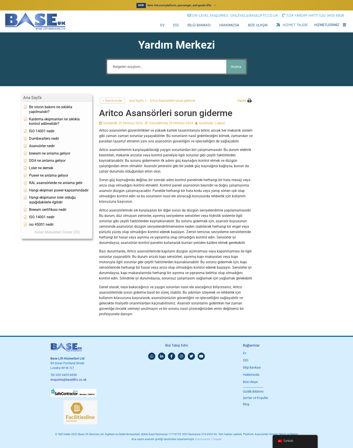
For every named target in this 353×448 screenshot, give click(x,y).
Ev (162, 25)
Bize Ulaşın (258, 25)
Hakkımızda (229, 25)
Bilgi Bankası (199, 25)
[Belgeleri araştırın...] (165, 67)
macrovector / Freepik (208, 439)
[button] (313, 15)
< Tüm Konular (112, 100)
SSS (176, 25)
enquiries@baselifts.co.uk (68, 379)
